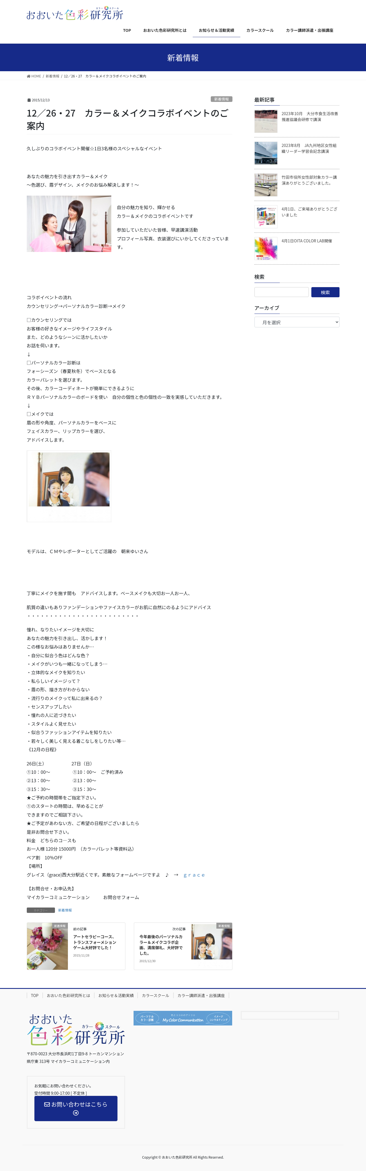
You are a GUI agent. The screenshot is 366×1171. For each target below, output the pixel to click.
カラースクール (155, 995)
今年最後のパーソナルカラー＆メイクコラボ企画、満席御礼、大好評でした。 (161, 945)
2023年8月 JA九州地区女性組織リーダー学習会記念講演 (309, 148)
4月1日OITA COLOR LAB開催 (307, 240)
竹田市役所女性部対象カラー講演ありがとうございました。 (309, 180)
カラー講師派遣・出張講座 (201, 995)
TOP (35, 995)
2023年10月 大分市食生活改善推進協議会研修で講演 (310, 116)
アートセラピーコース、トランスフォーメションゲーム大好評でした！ (94, 942)
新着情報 (221, 99)
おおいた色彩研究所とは (68, 995)
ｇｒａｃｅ (194, 874)
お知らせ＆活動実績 (116, 995)
